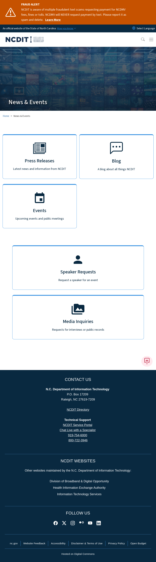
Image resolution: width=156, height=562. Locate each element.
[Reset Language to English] (133, 28)
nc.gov (14, 543)
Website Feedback (34, 543)
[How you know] (66, 28)
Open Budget (138, 543)
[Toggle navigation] (151, 39)
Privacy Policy (116, 543)
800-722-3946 (77, 440)
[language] (146, 28)
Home (6, 116)
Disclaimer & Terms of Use (87, 543)
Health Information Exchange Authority (79, 487)
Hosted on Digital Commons (77, 553)
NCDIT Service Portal (77, 425)
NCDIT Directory (78, 409)
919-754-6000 (77, 435)
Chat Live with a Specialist (78, 430)
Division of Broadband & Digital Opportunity (79, 481)
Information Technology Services (79, 494)
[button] (141, 39)
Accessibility (58, 543)
